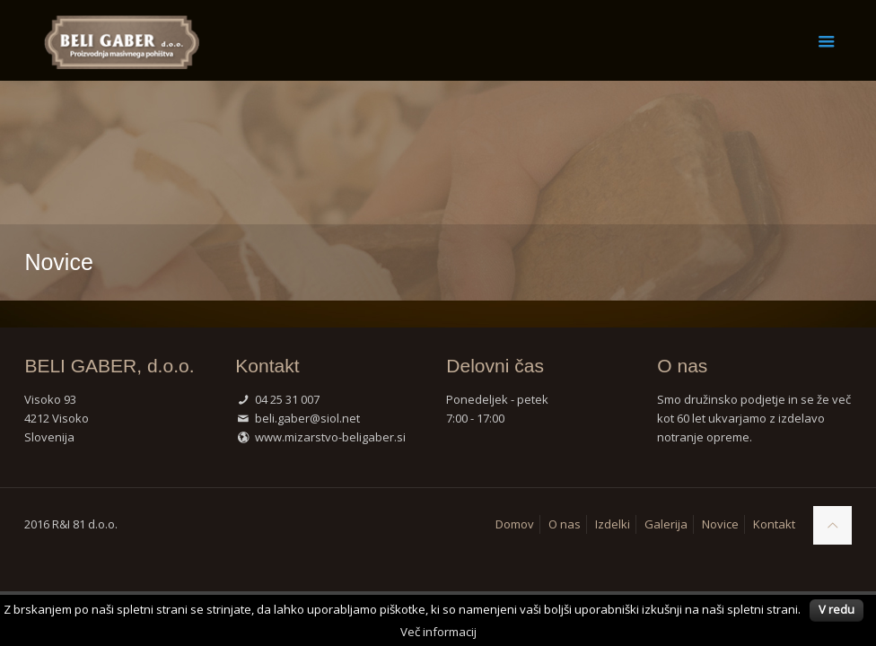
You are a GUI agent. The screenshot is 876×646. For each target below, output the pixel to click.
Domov (514, 524)
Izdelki (612, 524)
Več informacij (438, 632)
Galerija (666, 524)
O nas (564, 524)
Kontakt (774, 524)
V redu (836, 609)
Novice (720, 524)
